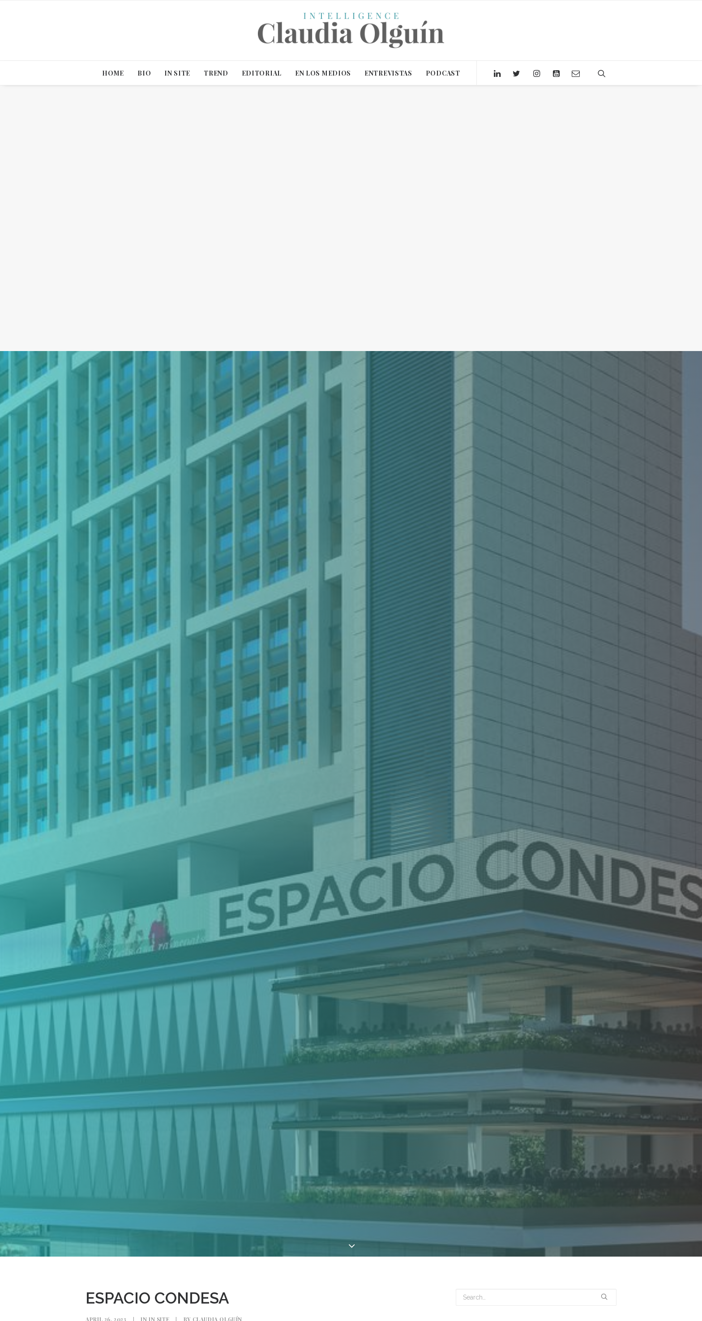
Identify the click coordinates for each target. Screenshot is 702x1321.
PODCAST (443, 73)
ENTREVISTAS (388, 73)
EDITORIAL (262, 73)
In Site (159, 1053)
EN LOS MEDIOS (323, 73)
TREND (216, 73)
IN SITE (177, 73)
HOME (113, 73)
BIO (144, 73)
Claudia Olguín (217, 1053)
